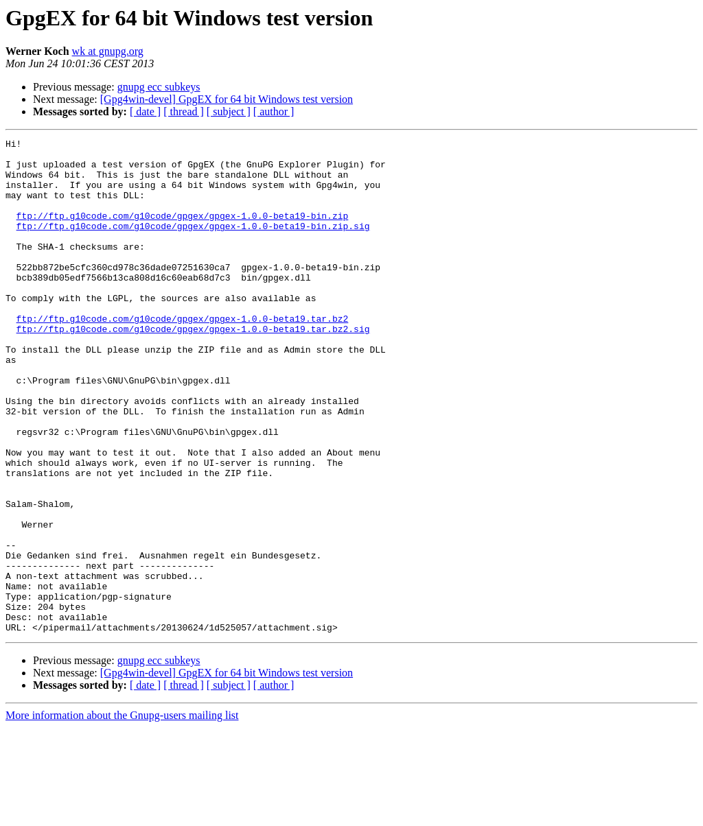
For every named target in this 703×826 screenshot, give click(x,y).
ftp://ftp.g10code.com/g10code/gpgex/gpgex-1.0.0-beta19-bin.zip (182, 232)
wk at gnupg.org (107, 51)
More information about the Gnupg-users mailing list (122, 814)
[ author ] (274, 111)
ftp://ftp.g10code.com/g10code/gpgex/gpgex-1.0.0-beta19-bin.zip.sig (193, 244)
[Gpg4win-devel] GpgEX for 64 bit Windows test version (226, 99)
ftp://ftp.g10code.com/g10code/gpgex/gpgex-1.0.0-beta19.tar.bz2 (182, 355)
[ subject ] (229, 111)
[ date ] (145, 111)
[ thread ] (183, 111)
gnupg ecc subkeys (158, 87)
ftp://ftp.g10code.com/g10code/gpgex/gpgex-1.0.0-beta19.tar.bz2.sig (193, 368)
